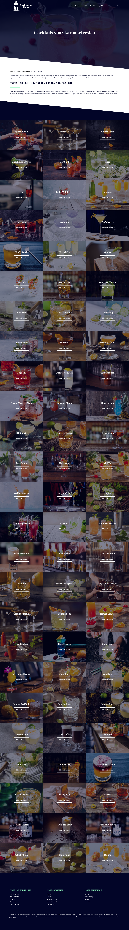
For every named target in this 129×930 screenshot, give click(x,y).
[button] (21, 137)
